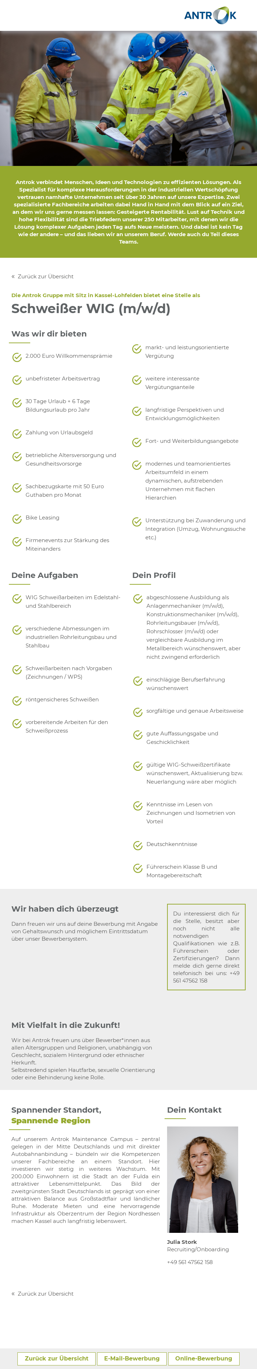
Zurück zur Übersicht (46, 276)
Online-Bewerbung (203, 1358)
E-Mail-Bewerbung (132, 1358)
